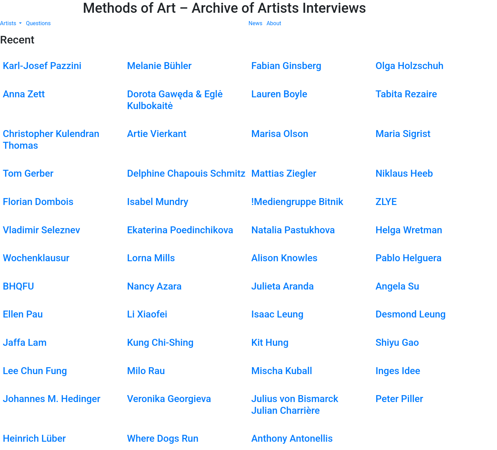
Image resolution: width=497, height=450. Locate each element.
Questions (38, 23)
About (273, 23)
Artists (9, 23)
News (255, 23)
